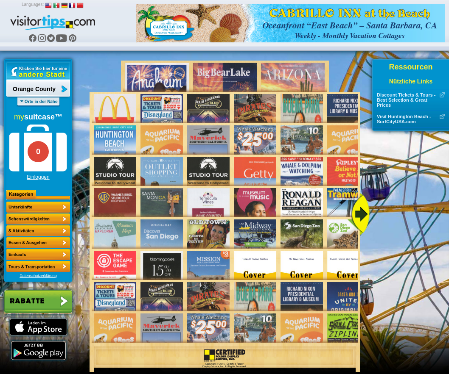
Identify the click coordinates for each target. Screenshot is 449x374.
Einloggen (38, 177)
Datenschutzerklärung (38, 276)
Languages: (33, 4)
